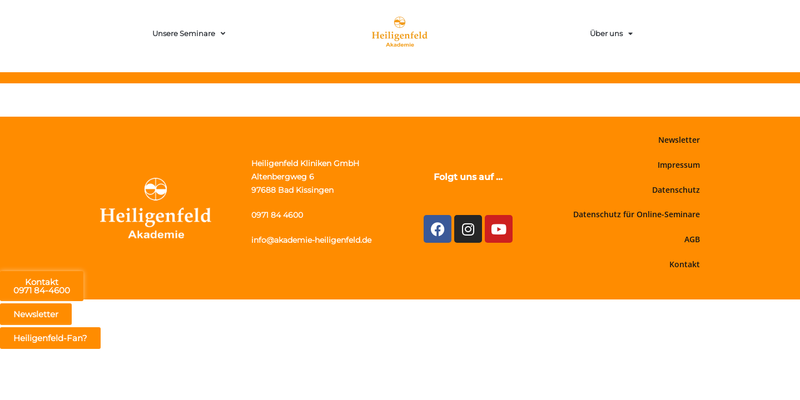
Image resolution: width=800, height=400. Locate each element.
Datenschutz (676, 189)
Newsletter (679, 139)
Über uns (611, 33)
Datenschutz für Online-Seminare (636, 214)
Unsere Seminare (188, 33)
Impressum (679, 164)
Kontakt (684, 264)
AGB (692, 239)
